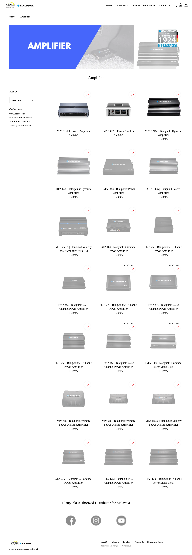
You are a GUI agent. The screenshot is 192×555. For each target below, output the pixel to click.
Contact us (164, 5)
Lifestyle (115, 542)
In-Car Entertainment (20, 117)
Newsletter (127, 542)
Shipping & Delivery (156, 542)
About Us (122, 5)
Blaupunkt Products (144, 5)
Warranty (139, 542)
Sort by (13, 91)
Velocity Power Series (20, 125)
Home (109, 5)
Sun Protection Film (19, 121)
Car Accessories (17, 113)
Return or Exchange (109, 546)
